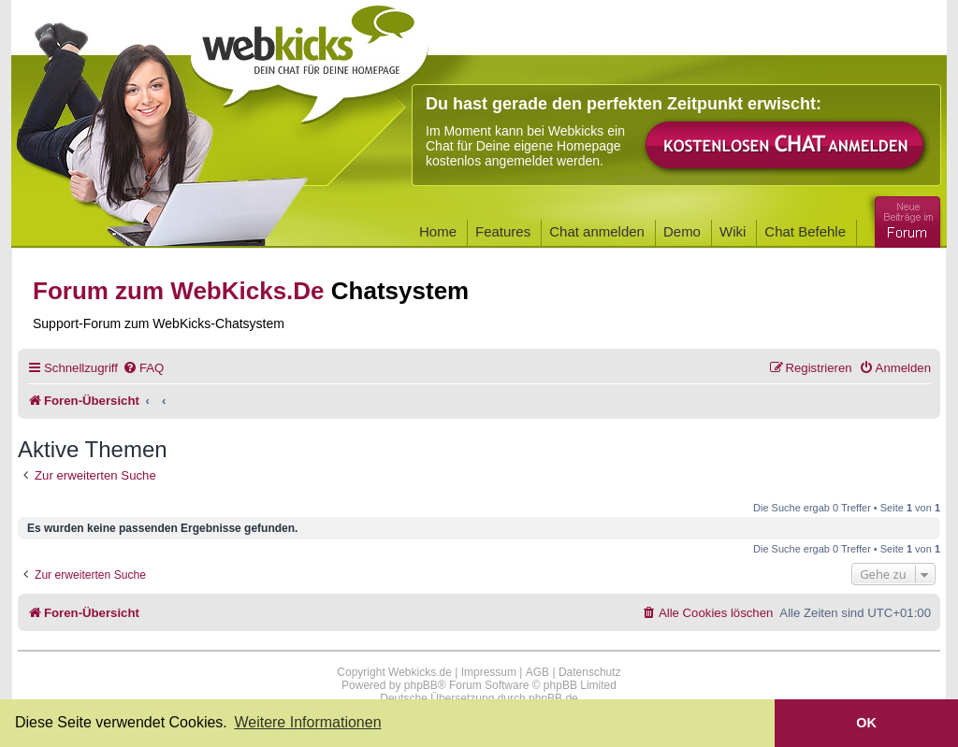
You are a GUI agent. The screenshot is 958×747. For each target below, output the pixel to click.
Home (438, 231)
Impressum (488, 672)
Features (502, 231)
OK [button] (866, 722)
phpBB (421, 685)
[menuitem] (143, 367)
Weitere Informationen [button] (307, 722)
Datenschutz (590, 672)
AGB (537, 672)
